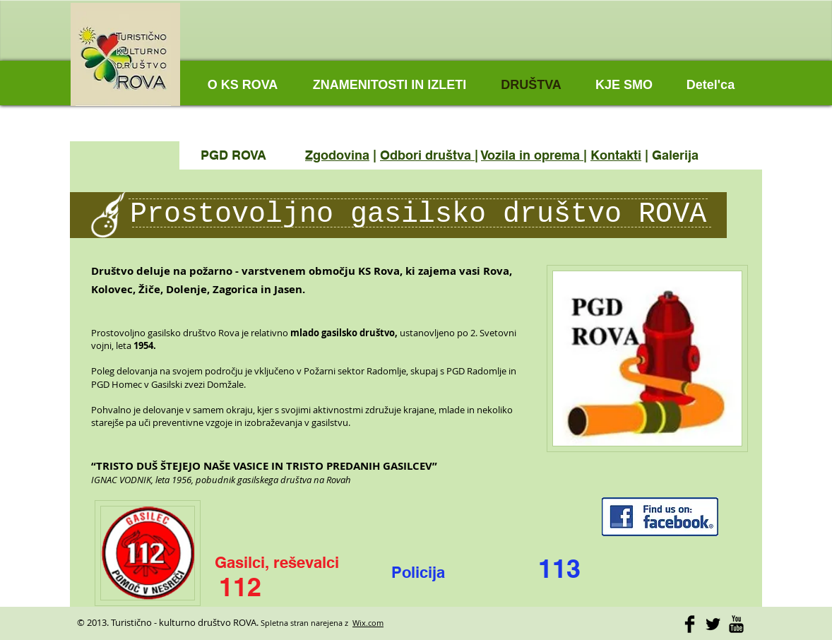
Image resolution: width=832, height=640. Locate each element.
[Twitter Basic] (713, 624)
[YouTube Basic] (736, 624)
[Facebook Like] (656, 49)
